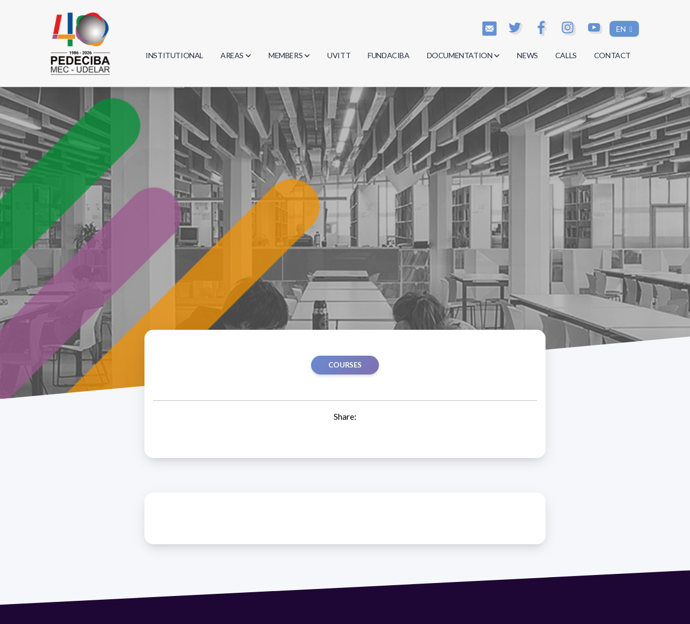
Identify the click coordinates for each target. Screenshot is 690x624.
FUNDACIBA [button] (388, 55)
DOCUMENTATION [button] (463, 55)
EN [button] (621, 28)
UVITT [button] (338, 55)
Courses (345, 364)
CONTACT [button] (612, 55)
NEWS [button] (527, 55)
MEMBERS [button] (289, 55)
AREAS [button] (235, 55)
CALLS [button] (566, 55)
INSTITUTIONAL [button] (174, 55)
